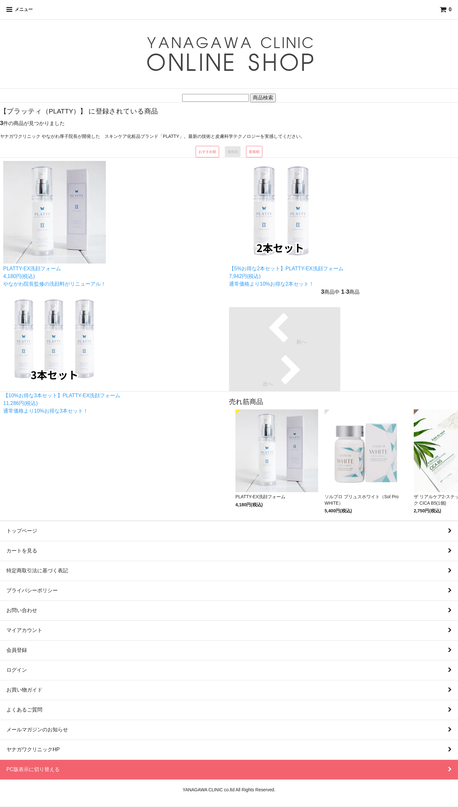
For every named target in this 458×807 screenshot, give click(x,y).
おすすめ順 (207, 152)
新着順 (254, 152)
